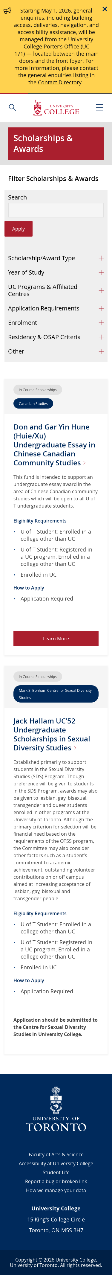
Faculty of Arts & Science (56, 1154)
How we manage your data (56, 1190)
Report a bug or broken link (56, 1181)
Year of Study (26, 272)
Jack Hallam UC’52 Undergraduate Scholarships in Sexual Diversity (51, 734)
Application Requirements (43, 308)
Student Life (56, 1172)
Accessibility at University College (56, 1163)
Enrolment (22, 323)
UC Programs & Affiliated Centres (42, 290)
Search (17, 197)
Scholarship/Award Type (41, 258)
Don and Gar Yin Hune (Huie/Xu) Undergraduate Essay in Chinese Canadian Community (54, 444)
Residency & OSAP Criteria (44, 337)
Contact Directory (59, 82)
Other (16, 351)
